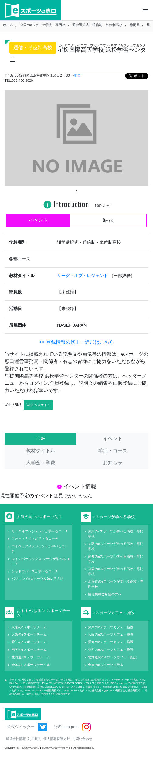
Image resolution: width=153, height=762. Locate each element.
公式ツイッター (27, 727)
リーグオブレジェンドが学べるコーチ (40, 531)
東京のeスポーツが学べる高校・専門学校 (115, 533)
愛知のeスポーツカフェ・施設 (110, 642)
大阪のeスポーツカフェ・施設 (110, 634)
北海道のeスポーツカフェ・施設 (112, 657)
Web (38, 404)
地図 (77, 75)
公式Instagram (72, 727)
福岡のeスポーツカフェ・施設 (110, 649)
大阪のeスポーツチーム (29, 634)
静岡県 (135, 25)
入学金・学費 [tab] (40, 462)
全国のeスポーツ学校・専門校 (42, 25)
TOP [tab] (41, 438)
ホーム (8, 25)
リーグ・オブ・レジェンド (83, 275)
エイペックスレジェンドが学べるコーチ (40, 548)
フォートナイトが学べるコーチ (35, 538)
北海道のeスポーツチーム (31, 657)
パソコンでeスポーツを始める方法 (37, 578)
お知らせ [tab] (112, 462)
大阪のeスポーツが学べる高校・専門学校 (115, 546)
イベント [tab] (112, 438)
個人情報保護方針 (56, 739)
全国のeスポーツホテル (105, 664)
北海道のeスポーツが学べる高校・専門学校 (115, 584)
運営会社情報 (16, 739)
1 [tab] (76, 191)
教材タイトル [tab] (40, 450)
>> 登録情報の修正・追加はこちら (76, 342)
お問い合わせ (82, 739)
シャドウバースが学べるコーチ (35, 571)
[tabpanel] (76, 138)
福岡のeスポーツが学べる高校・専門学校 (115, 571)
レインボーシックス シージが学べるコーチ (40, 561)
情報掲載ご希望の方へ (104, 594)
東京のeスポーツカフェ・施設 (110, 627)
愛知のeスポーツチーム (29, 642)
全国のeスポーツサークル (31, 664)
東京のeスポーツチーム (29, 627)
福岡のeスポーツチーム (29, 649)
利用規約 (34, 739)
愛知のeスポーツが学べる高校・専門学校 (115, 558)
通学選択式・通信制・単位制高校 (97, 25)
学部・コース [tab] (112, 450)
